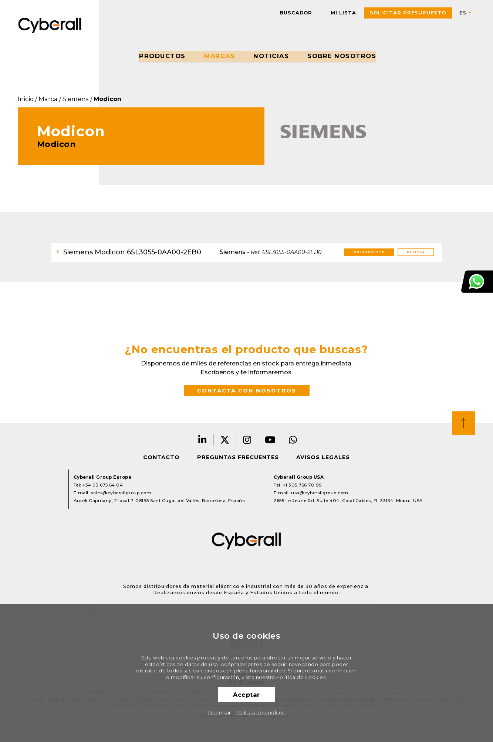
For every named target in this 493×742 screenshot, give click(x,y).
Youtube (270, 439)
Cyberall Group (50, 24)
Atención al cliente (477, 281)
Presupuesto (369, 252)
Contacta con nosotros (246, 390)
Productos (162, 56)
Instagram (247, 439)
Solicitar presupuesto (408, 13)
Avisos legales (323, 457)
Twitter (225, 439)
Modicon (107, 99)
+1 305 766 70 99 (302, 485)
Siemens (76, 99)
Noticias (271, 56)
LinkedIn (202, 439)
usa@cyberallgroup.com (319, 492)
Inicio (26, 99)
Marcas (219, 56)
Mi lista (343, 13)
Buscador (296, 13)
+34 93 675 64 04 (102, 485)
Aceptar (246, 694)
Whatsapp (293, 439)
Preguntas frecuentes (238, 457)
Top (463, 423)
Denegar (219, 712)
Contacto (161, 457)
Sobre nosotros (341, 56)
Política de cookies (260, 712)
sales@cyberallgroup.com (121, 492)
